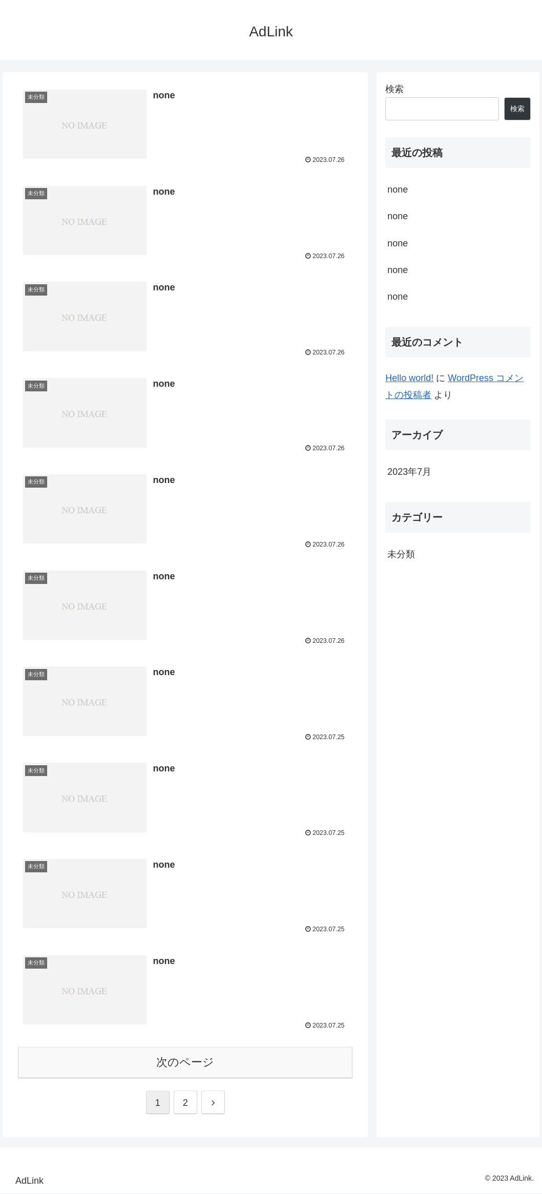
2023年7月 (409, 472)
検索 (394, 89)
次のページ (185, 1063)
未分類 (401, 554)
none (397, 189)
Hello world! (409, 378)
